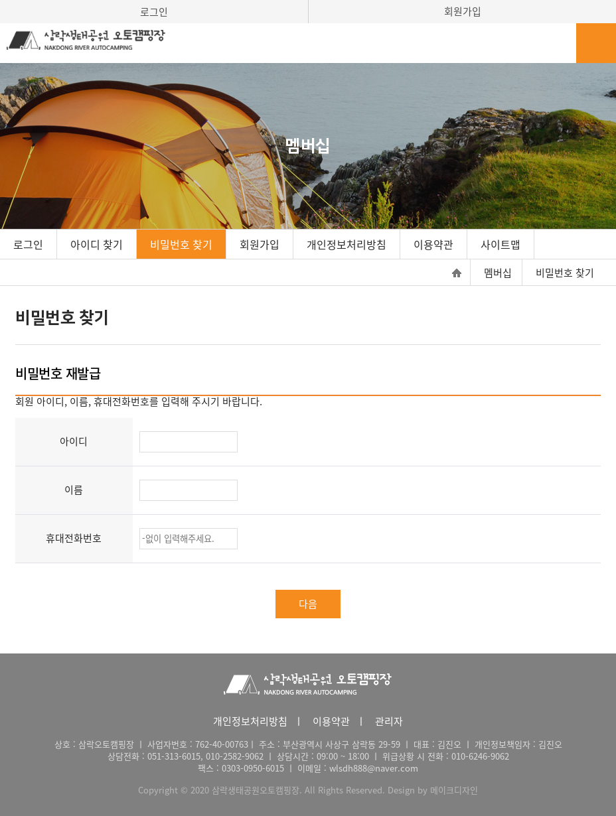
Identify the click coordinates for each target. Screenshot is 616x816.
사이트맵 (500, 244)
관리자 (389, 721)
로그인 (154, 12)
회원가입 (462, 11)
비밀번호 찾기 (181, 244)
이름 (73, 489)
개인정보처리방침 (346, 244)
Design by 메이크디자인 (433, 790)
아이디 (74, 441)
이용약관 (433, 244)
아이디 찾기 (96, 244)
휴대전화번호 (74, 538)
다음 (308, 603)
